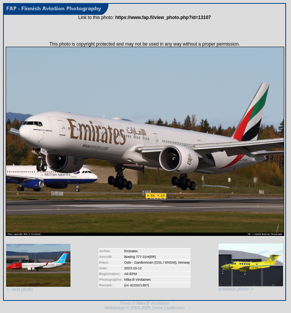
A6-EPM (130, 274)
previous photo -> (251, 287)
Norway (184, 262)
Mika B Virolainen (137, 279)
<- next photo (38, 287)
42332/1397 (139, 285)
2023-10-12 (133, 268)
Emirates (131, 251)
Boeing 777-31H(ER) (140, 257)
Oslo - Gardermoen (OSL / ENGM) (150, 262)
